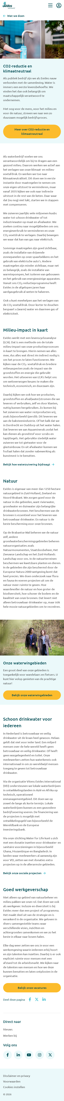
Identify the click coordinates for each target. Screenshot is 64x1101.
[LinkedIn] (18, 1055)
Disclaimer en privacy (16, 1075)
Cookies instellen (14, 1087)
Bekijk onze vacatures (32, 987)
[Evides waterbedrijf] (9, 5)
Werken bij (10, 1035)
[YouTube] (28, 1055)
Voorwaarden (11, 1081)
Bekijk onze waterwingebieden (32, 695)
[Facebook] (7, 1055)
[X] (50, 1055)
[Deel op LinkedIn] (44, 1000)
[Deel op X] (37, 1000)
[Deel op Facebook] (30, 1000)
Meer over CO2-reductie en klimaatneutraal (32, 131)
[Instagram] (39, 1055)
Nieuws (8, 1029)
